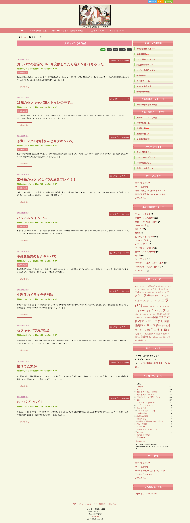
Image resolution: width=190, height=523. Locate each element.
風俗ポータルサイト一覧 (147, 105)
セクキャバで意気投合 (33, 330)
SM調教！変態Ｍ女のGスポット (150, 421)
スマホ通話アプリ (144, 163)
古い (109, 50)
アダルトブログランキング (148, 403)
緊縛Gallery (142, 437)
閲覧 (115, 50)
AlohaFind (141, 427)
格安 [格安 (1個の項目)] (147, 334)
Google (140, 386)
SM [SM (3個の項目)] (157, 286)
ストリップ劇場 (141, 240)
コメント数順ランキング (147, 70)
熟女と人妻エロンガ (145, 394)
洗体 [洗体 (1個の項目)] (152, 334)
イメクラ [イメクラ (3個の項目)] (157, 289)
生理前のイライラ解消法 (35, 295)
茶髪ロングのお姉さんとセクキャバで (45, 141)
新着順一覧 (143, 128)
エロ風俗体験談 (143, 139)
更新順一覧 (144, 134)
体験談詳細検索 (143, 92)
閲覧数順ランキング (145, 65)
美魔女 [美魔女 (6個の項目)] (146, 336)
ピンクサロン (140, 270)
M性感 (138, 233)
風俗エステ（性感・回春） (146, 222)
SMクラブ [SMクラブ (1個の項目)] (165, 286)
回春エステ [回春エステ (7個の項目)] (161, 317)
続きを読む (24, 87)
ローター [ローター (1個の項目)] (151, 314)
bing (138, 400)
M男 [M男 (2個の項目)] (150, 286)
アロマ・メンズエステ (144, 218)
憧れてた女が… (28, 366)
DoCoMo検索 (142, 416)
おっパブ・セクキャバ (144, 237)
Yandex (140, 432)
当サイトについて (117, 31)
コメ (129, 50)
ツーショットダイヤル (146, 157)
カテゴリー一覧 (143, 81)
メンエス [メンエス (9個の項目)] (158, 310)
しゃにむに (141, 408)
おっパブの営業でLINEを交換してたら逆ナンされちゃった (60, 64)
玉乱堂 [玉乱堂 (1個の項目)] (159, 334)
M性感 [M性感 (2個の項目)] (143, 286)
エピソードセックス (145, 405)
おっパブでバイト (30, 402)
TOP (74, 504)
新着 (103, 50)
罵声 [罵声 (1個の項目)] (137, 337)
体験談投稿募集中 (146, 49)
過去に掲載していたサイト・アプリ (150, 190)
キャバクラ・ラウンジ (144, 248)
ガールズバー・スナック (145, 252)
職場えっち (141, 419)
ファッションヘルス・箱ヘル (147, 267)
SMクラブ (139, 229)
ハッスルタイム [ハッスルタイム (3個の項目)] (147, 300)
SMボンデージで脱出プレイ (148, 397)
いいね (122, 50)
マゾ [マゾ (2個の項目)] (166, 306)
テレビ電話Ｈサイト (145, 152)
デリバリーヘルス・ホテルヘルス (149, 263)
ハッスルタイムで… (32, 218)
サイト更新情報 (141, 187)
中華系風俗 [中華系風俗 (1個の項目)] (160, 314)
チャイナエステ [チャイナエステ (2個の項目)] (158, 296)
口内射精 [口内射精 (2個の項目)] (148, 317)
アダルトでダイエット (146, 411)
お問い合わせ (140, 198)
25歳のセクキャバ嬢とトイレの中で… (45, 102)
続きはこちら (140, 441)
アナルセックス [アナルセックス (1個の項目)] (145, 289)
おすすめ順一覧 (143, 123)
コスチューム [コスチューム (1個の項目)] (145, 292)
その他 (138, 255)
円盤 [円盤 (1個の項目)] (139, 317)
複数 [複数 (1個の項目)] (165, 337)
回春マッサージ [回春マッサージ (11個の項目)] (149, 321)
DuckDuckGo (142, 413)
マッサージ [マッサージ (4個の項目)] (142, 310)
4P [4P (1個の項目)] (137, 286)
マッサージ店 (140, 225)
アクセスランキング (143, 474)
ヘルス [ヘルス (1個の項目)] (146, 306)
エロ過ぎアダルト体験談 (147, 392)
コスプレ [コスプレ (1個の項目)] (155, 292)
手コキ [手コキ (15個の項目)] (158, 330)
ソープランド (140, 259)
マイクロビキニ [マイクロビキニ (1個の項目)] (156, 306)
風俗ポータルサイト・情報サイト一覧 (67, 31)
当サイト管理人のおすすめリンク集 (150, 194)
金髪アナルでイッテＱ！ (147, 429)
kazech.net (95, 516)
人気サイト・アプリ (96, 31)
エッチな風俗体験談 (38, 31)
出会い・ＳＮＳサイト (146, 168)
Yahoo (139, 389)
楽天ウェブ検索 (143, 435)
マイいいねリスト (144, 86)
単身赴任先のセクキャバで (36, 256)
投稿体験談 (141, 75)
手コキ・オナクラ (142, 214)
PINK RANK (142, 424)
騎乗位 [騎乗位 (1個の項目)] (142, 340)
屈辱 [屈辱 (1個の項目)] (162, 326)
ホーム (22, 31)
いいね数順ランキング (146, 59)
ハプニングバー (141, 244)
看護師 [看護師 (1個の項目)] (166, 334)
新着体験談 (143, 54)
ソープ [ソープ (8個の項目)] (144, 295)
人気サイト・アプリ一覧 (147, 118)
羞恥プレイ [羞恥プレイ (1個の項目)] (157, 337)
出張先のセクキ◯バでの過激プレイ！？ (46, 179)
